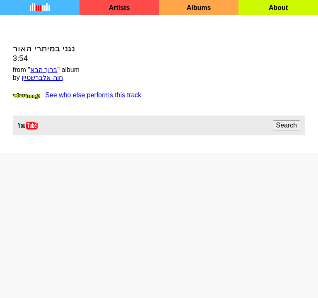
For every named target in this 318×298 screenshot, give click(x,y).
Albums (199, 7)
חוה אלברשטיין (42, 77)
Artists (119, 7)
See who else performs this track (93, 95)
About (278, 7)
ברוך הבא (43, 69)
